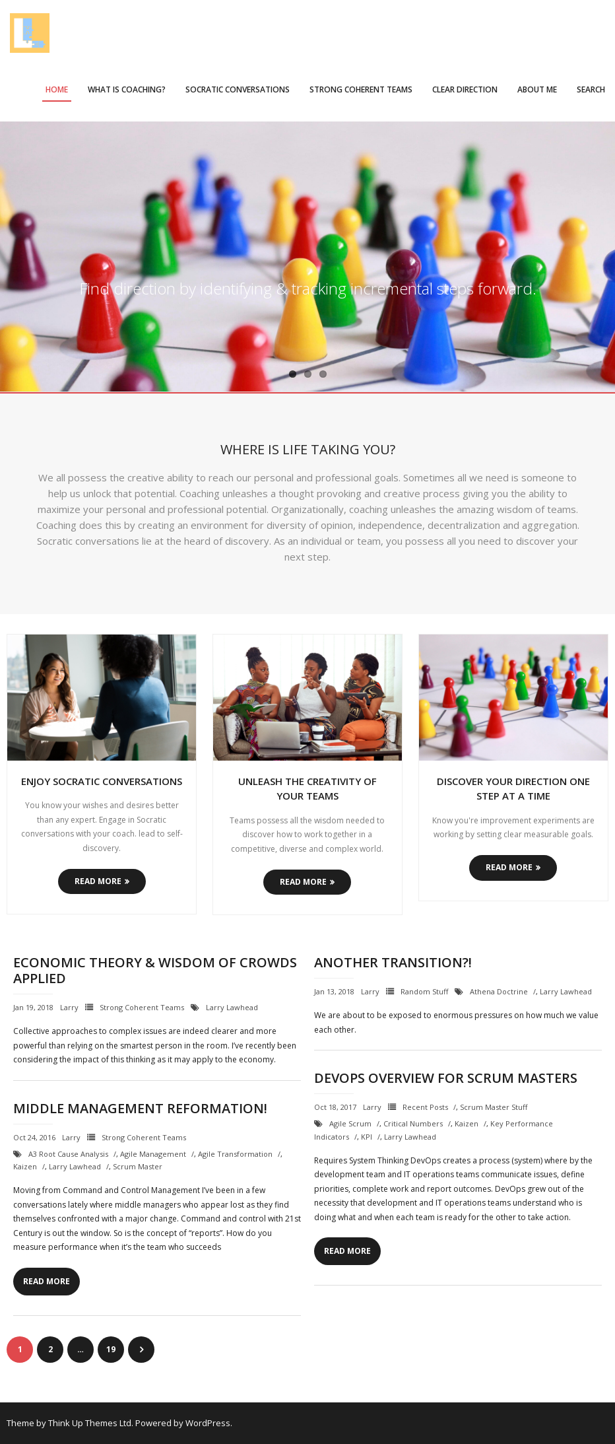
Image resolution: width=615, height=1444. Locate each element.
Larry (69, 1007)
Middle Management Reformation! (140, 1108)
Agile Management (153, 1154)
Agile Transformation (235, 1154)
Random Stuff (424, 991)
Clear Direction (465, 89)
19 (110, 1349)
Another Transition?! (393, 962)
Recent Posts (425, 1107)
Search (591, 89)
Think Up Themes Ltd (89, 1423)
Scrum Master (137, 1166)
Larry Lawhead (232, 1007)
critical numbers (413, 1123)
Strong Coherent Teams (360, 89)
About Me (537, 89)
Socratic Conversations (237, 89)
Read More (98, 881)
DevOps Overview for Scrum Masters (445, 1078)
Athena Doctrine (499, 991)
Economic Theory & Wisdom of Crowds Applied (155, 970)
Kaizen (466, 1123)
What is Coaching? (127, 89)
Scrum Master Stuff (493, 1107)
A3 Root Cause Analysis (68, 1154)
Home (57, 89)
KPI (366, 1137)
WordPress (207, 1423)
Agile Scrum (350, 1123)
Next (141, 1349)
